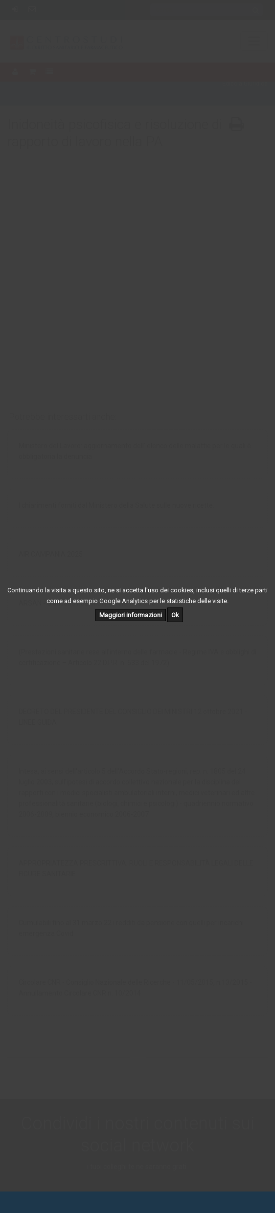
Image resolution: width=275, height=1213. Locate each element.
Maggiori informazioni (130, 615)
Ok (175, 615)
